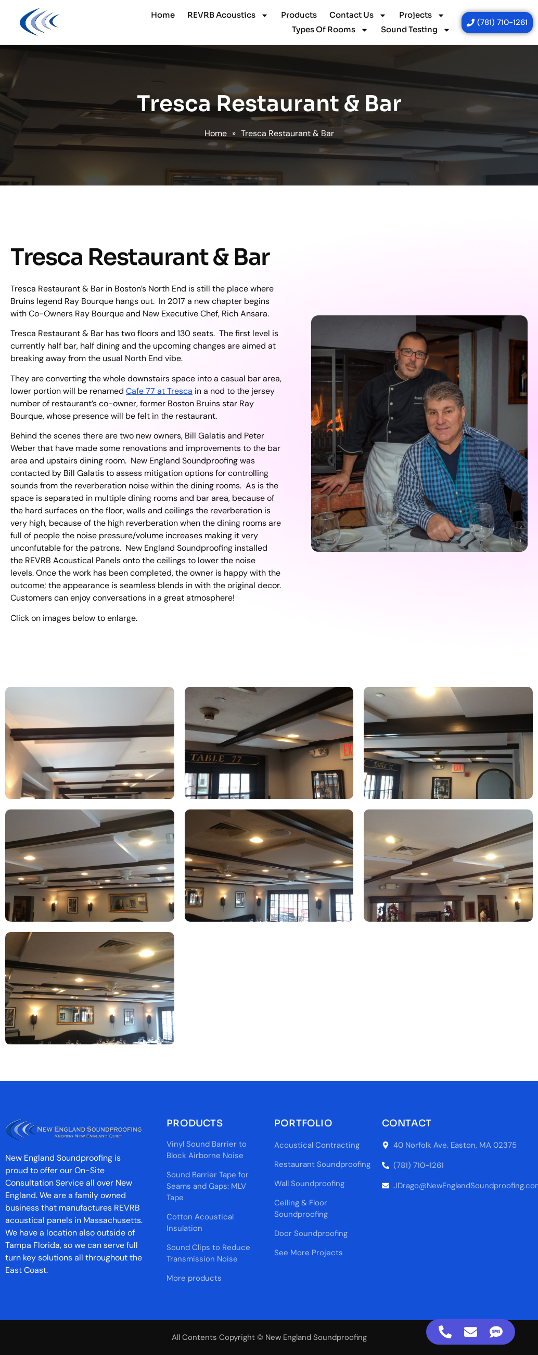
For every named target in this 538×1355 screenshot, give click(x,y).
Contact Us (358, 15)
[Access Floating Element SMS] (496, 1332)
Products (299, 15)
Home (163, 15)
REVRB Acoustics (227, 15)
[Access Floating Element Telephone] (445, 1332)
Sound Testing (416, 29)
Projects (422, 15)
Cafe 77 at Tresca (159, 391)
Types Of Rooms (330, 29)
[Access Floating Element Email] (470, 1332)
